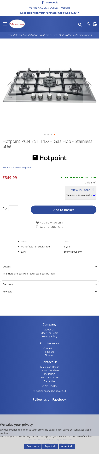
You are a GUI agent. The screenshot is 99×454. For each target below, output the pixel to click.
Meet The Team (49, 333)
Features (8, 284)
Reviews (7, 291)
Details (7, 266)
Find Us (49, 351)
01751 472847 (71, 12)
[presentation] (49, 266)
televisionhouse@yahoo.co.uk (49, 391)
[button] (9, 85)
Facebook (52, 2)
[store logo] (17, 24)
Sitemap (49, 355)
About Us (49, 329)
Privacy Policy (49, 336)
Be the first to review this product (17, 167)
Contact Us (49, 348)
